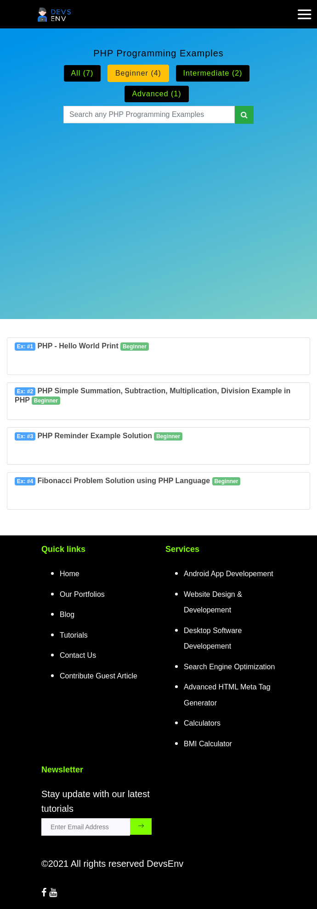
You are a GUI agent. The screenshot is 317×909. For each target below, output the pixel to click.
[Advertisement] (158, 210)
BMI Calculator (208, 744)
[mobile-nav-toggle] (307, 8)
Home (69, 574)
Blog (67, 614)
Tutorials (74, 635)
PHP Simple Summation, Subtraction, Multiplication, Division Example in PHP (152, 396)
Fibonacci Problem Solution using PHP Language (127, 481)
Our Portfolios (82, 594)
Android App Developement (228, 574)
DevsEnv (165, 864)
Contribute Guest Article (98, 676)
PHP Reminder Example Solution (98, 436)
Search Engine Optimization (229, 667)
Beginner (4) (138, 73)
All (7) (82, 73)
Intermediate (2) (213, 73)
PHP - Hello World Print (82, 346)
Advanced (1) (156, 94)
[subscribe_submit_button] (141, 826)
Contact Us (78, 655)
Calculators (202, 723)
